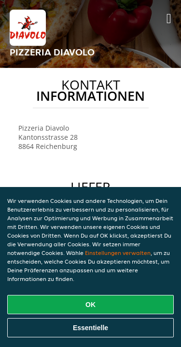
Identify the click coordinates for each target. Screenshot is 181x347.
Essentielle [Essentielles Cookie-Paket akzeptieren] (90, 328)
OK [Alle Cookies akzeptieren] (90, 304)
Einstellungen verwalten (118, 252)
